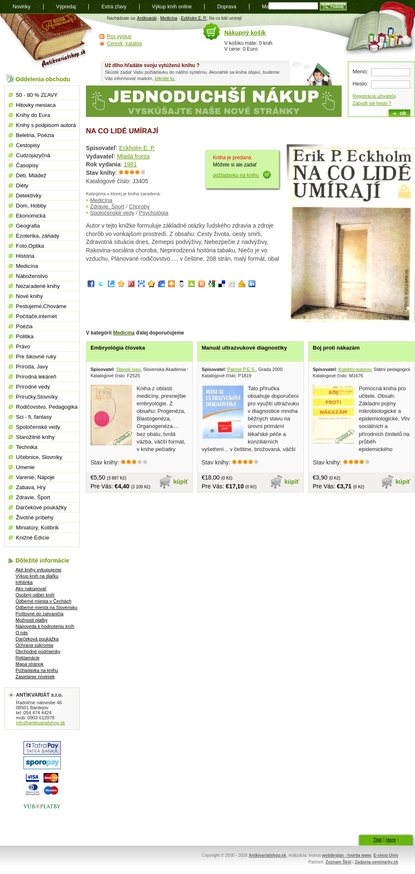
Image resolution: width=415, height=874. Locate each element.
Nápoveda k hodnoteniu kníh (45, 626)
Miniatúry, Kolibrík (37, 527)
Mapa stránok (30, 664)
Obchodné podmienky (38, 651)
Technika (26, 447)
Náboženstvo (32, 276)
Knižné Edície (32, 537)
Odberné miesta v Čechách (43, 601)
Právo (23, 346)
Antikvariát (147, 18)
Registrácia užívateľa (374, 96)
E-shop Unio (386, 855)
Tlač (377, 839)
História (25, 256)
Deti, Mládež (31, 175)
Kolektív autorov (354, 369)
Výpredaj (66, 7)
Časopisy (27, 165)
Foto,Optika (30, 246)
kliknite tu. (165, 78)
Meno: (360, 71)
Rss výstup (119, 36)
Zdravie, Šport (107, 206)
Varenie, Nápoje (35, 477)
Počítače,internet (36, 316)
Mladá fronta (133, 156)
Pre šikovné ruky (36, 356)
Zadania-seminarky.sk (376, 862)
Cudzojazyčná (33, 155)
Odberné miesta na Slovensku (46, 607)
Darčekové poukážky (41, 507)
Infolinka (24, 582)
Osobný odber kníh (35, 594)
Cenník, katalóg (124, 44)
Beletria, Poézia (35, 135)
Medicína (168, 18)
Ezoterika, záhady (37, 236)
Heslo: (360, 83)
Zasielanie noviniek (35, 676)
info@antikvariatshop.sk (40, 722)
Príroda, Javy (32, 366)
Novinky (22, 7)
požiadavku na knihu (236, 175)
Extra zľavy (114, 7)
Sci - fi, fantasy (34, 417)
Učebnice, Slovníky (39, 457)
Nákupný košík (245, 32)
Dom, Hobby (31, 205)
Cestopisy (28, 145)
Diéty (22, 185)
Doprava (226, 7)
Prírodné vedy (33, 387)
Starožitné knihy (35, 437)
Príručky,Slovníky (36, 397)
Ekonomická (31, 216)
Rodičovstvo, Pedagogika (47, 407)
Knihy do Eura (33, 115)
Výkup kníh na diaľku (37, 575)
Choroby (139, 206)
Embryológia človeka (118, 348)
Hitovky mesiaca (36, 105)
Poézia (24, 326)
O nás (22, 632)
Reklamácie (27, 657)
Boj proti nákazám (336, 348)
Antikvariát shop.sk (47, 42)
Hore (391, 839)
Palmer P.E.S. (241, 369)
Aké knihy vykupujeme (38, 569)
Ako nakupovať (31, 588)
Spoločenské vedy (112, 213)
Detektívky (29, 195)
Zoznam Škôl (338, 862)
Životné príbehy (35, 517)
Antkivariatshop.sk (267, 855)
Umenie (25, 467)
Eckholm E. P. (194, 18)
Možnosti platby (31, 619)
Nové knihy (29, 296)
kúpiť (181, 481)
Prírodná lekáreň (36, 376)
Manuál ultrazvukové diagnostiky (244, 348)
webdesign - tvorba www (346, 855)
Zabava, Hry (31, 487)
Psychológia (153, 213)
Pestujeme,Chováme (41, 306)
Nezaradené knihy (38, 286)
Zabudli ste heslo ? (372, 103)
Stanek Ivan (128, 369)
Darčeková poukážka (37, 638)
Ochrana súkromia (34, 645)
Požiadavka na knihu (37, 670)
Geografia (28, 226)
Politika (25, 336)
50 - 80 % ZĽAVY (36, 95)
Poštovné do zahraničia (39, 613)
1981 (130, 164)
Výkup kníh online (172, 7)
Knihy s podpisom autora (46, 125)
